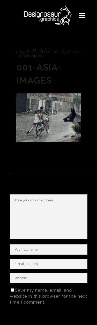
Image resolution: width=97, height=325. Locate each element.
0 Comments (31, 55)
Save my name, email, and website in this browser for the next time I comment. (48, 296)
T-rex (73, 51)
